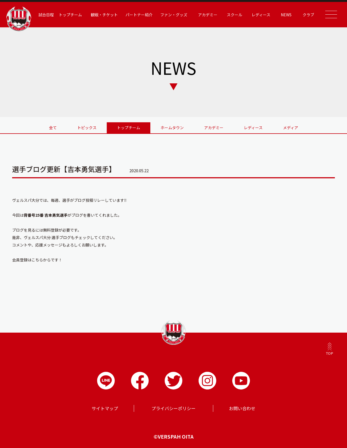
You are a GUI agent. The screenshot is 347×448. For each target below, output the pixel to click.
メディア (290, 127)
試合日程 (46, 14)
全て (53, 127)
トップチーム (70, 14)
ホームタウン (172, 127)
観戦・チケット (104, 14)
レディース (261, 14)
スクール (234, 14)
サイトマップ (105, 408)
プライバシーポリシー (173, 408)
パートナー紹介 (139, 14)
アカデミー (207, 14)
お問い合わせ (242, 408)
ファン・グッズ (173, 14)
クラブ (308, 14)
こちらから (41, 260)
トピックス (87, 127)
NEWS (286, 14)
